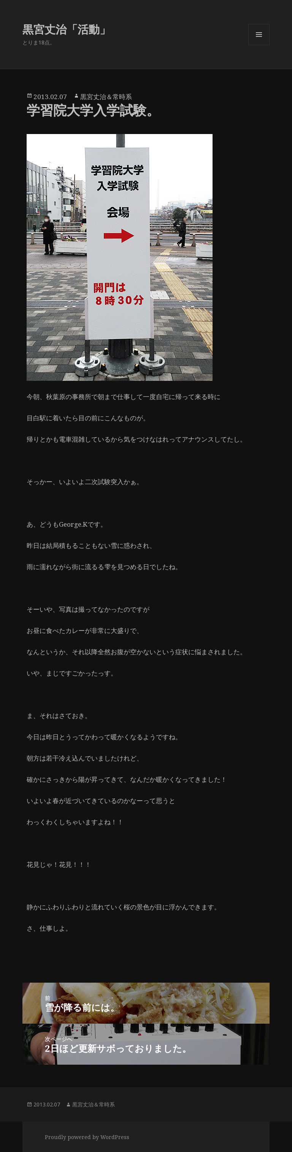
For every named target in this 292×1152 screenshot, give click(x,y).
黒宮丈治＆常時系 (106, 96)
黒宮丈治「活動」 (66, 29)
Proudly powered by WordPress (87, 1137)
